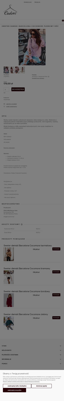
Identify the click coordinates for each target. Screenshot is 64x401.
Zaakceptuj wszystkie (14, 390)
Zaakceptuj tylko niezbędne (17, 386)
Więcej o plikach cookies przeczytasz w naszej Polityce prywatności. (21, 381)
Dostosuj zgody (41, 386)
